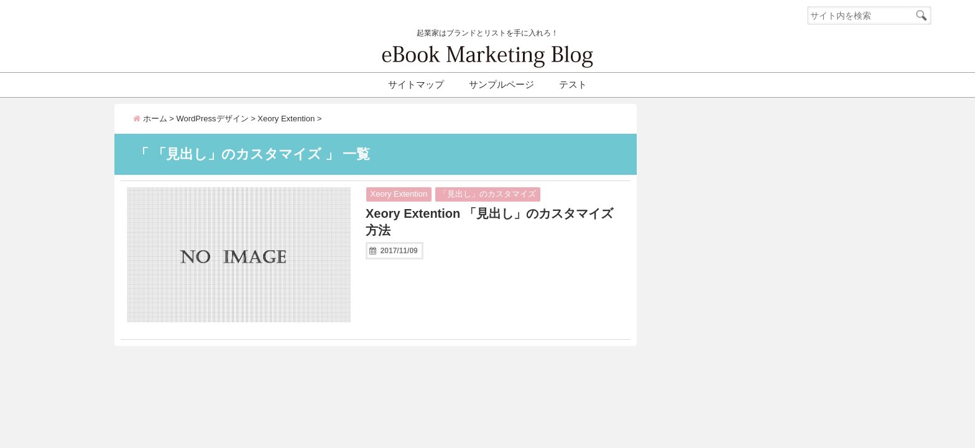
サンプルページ (501, 84)
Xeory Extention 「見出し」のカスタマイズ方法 (489, 222)
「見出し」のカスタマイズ (487, 193)
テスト (573, 84)
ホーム (150, 118)
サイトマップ (416, 84)
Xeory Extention (399, 193)
